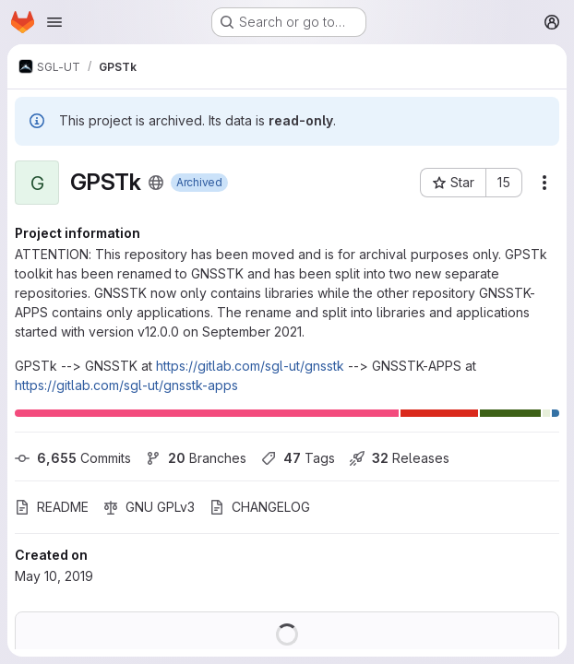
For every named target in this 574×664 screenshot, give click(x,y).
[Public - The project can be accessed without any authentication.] (156, 182)
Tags (298, 458)
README (52, 507)
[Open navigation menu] (54, 22)
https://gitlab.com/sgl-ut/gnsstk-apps (126, 385)
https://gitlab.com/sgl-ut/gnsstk (250, 366)
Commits (73, 458)
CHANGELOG (259, 507)
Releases (399, 458)
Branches (196, 458)
